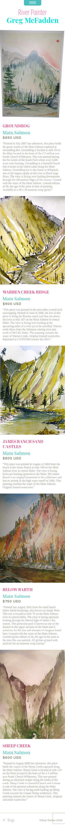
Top (10, 820)
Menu (30, 2)
